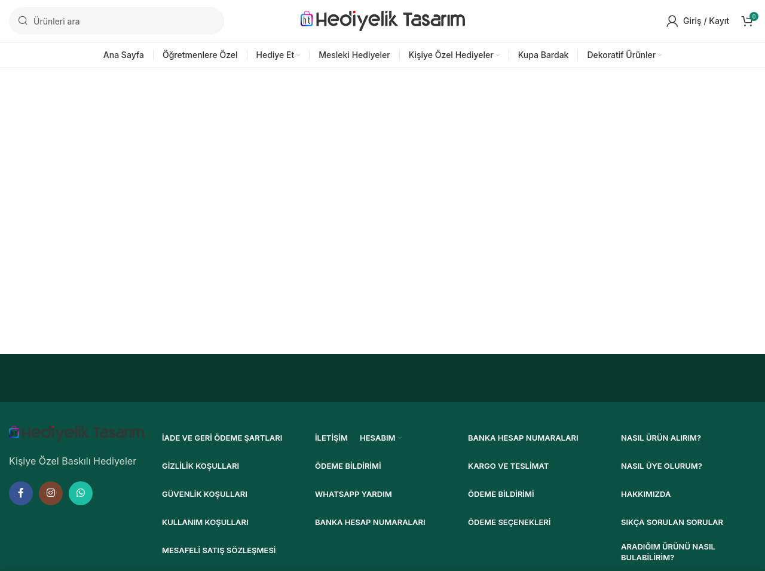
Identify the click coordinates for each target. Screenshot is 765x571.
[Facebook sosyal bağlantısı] (21, 493)
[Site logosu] (383, 20)
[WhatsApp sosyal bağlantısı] (81, 493)
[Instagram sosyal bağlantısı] (51, 493)
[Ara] (116, 21)
